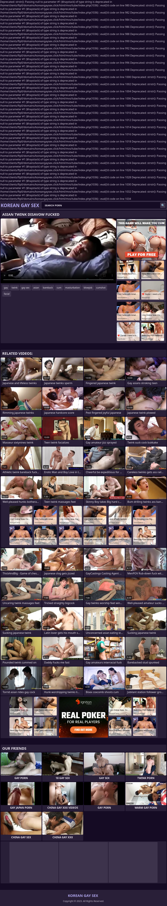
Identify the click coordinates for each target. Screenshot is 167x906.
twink (15, 287)
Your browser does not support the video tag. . (58, 250)
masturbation (72, 287)
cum (59, 287)
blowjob (88, 287)
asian (36, 287)
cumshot (101, 287)
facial (6, 293)
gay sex (25, 287)
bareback (48, 287)
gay (6, 287)
